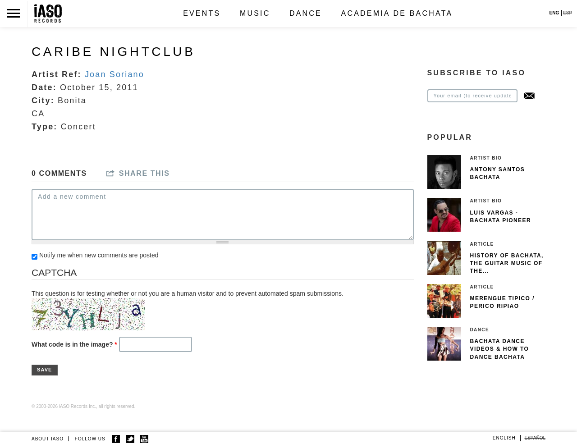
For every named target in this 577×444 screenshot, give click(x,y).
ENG (554, 12)
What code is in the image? (74, 344)
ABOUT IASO (48, 438)
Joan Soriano (114, 74)
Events (201, 13)
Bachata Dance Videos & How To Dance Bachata (499, 349)
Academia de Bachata (397, 13)
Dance (305, 13)
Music (255, 13)
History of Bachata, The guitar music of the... (507, 263)
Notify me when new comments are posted (99, 255)
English (504, 437)
